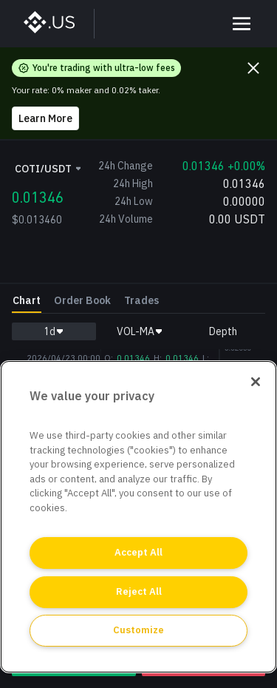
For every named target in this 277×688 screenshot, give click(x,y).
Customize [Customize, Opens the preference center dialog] (138, 630)
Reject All (139, 591)
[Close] (255, 381)
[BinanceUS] (56, 24)
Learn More (45, 118)
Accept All (138, 552)
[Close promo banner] (253, 68)
